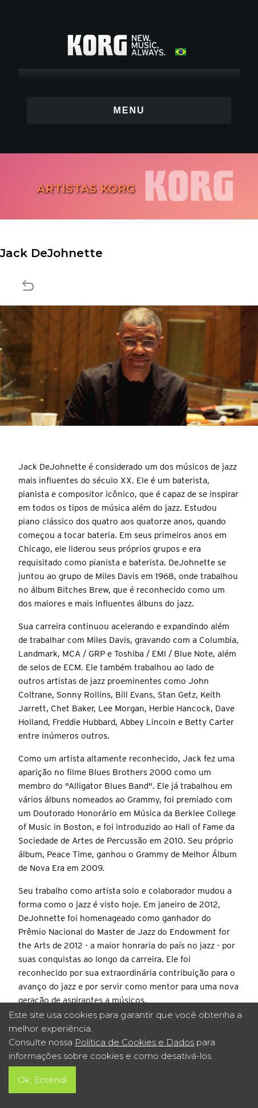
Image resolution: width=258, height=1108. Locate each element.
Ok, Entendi (42, 1079)
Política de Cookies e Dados (134, 1042)
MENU (128, 110)
